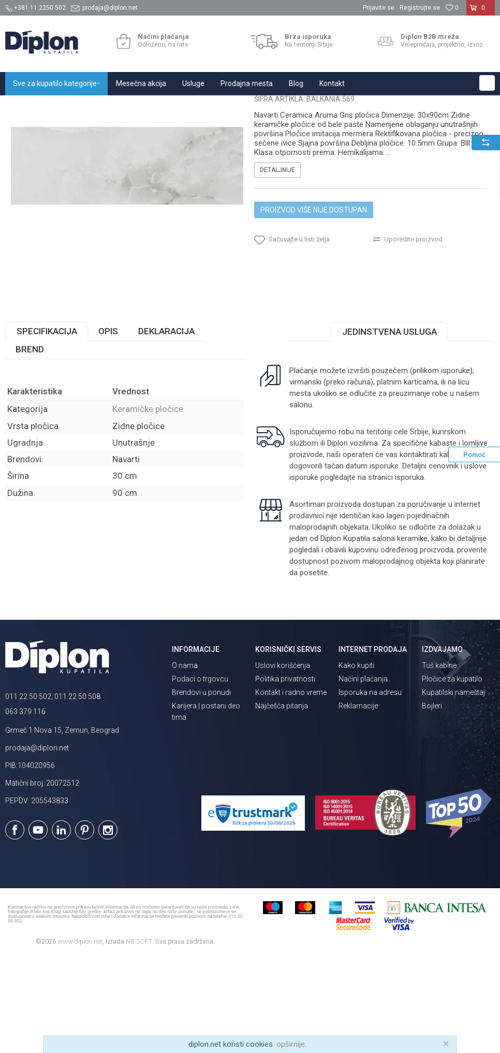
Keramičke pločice (169, 106)
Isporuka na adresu (370, 788)
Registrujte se (420, 7)
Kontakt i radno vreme (291, 788)
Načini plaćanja (363, 774)
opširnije (290, 1044)
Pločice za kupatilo (452, 774)
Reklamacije (358, 801)
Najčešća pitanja (281, 801)
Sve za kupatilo (81, 106)
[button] (487, 83)
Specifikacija (47, 426)
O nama (185, 761)
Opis (108, 426)
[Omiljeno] (452, 7)
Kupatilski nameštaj (453, 788)
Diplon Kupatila (28, 106)
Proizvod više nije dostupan (313, 305)
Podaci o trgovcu (200, 774)
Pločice (123, 106)
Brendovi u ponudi (201, 788)
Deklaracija (166, 426)
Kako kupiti (356, 761)
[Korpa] (480, 12)
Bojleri (432, 801)
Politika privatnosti (285, 774)
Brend (30, 444)
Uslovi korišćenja (282, 761)
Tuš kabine (439, 761)
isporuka (409, 572)
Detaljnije (277, 265)
